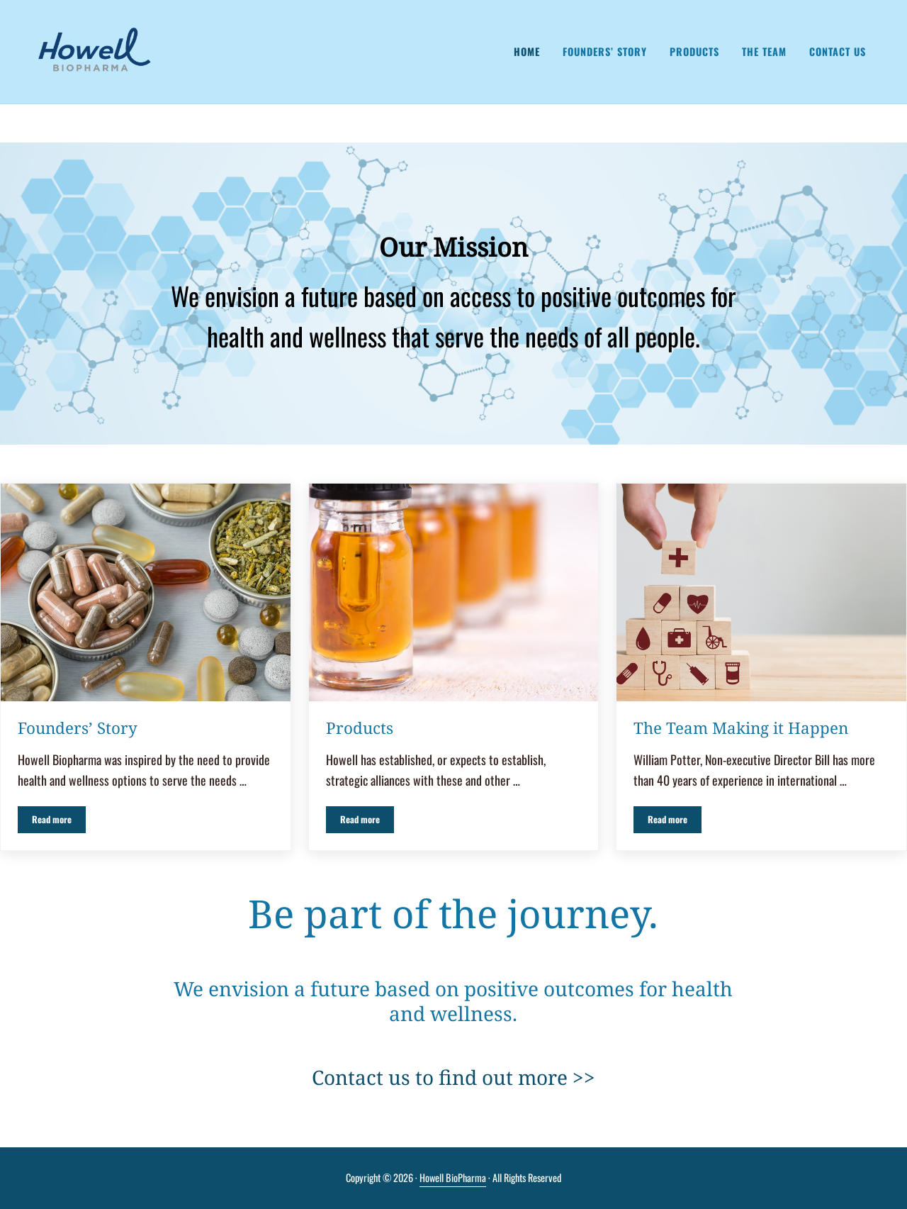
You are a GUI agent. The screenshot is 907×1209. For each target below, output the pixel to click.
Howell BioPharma (452, 1177)
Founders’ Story (77, 728)
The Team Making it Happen (740, 728)
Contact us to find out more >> (453, 1077)
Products (359, 728)
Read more (59, 822)
